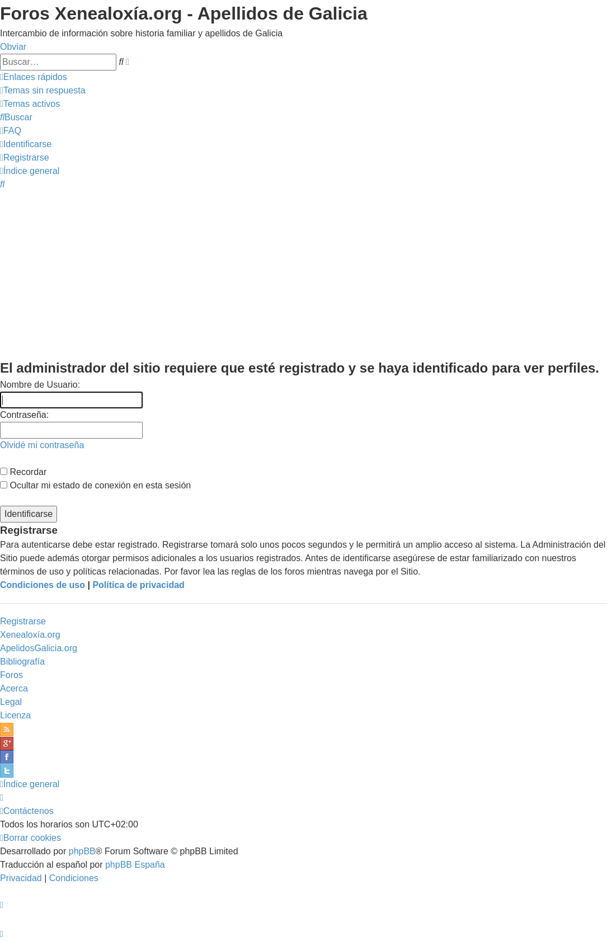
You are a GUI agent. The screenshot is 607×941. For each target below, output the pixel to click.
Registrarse (23, 621)
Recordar (23, 472)
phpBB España (135, 864)
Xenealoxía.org (30, 634)
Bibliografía (22, 661)
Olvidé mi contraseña (42, 445)
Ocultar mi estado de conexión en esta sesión (95, 485)
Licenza (15, 715)
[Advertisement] (303, 274)
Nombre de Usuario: (40, 384)
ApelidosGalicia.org (38, 648)
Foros (11, 675)
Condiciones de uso (42, 585)
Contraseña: (24, 415)
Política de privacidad (138, 585)
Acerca (14, 688)
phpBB (82, 851)
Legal (11, 702)
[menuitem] (43, 90)
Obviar (13, 46)
